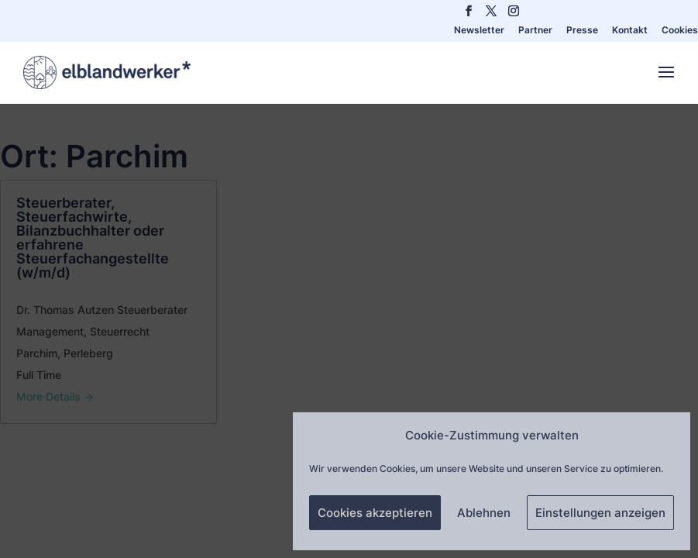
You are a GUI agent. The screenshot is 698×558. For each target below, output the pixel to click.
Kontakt (630, 31)
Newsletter (479, 31)
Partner (535, 31)
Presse (582, 31)
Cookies (680, 31)
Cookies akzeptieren (375, 512)
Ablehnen (484, 512)
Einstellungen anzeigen (600, 512)
